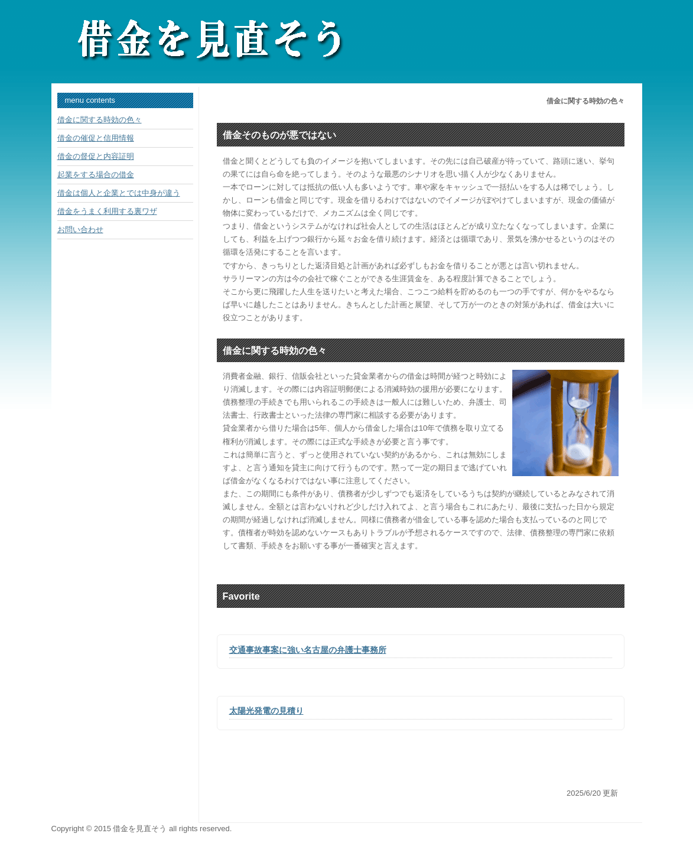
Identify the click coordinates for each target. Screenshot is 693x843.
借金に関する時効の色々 (99, 119)
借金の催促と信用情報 (95, 138)
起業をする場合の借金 (95, 174)
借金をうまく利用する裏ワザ (107, 211)
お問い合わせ (80, 229)
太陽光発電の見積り (266, 710)
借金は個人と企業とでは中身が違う (118, 192)
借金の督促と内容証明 (95, 156)
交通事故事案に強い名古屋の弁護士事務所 (307, 650)
